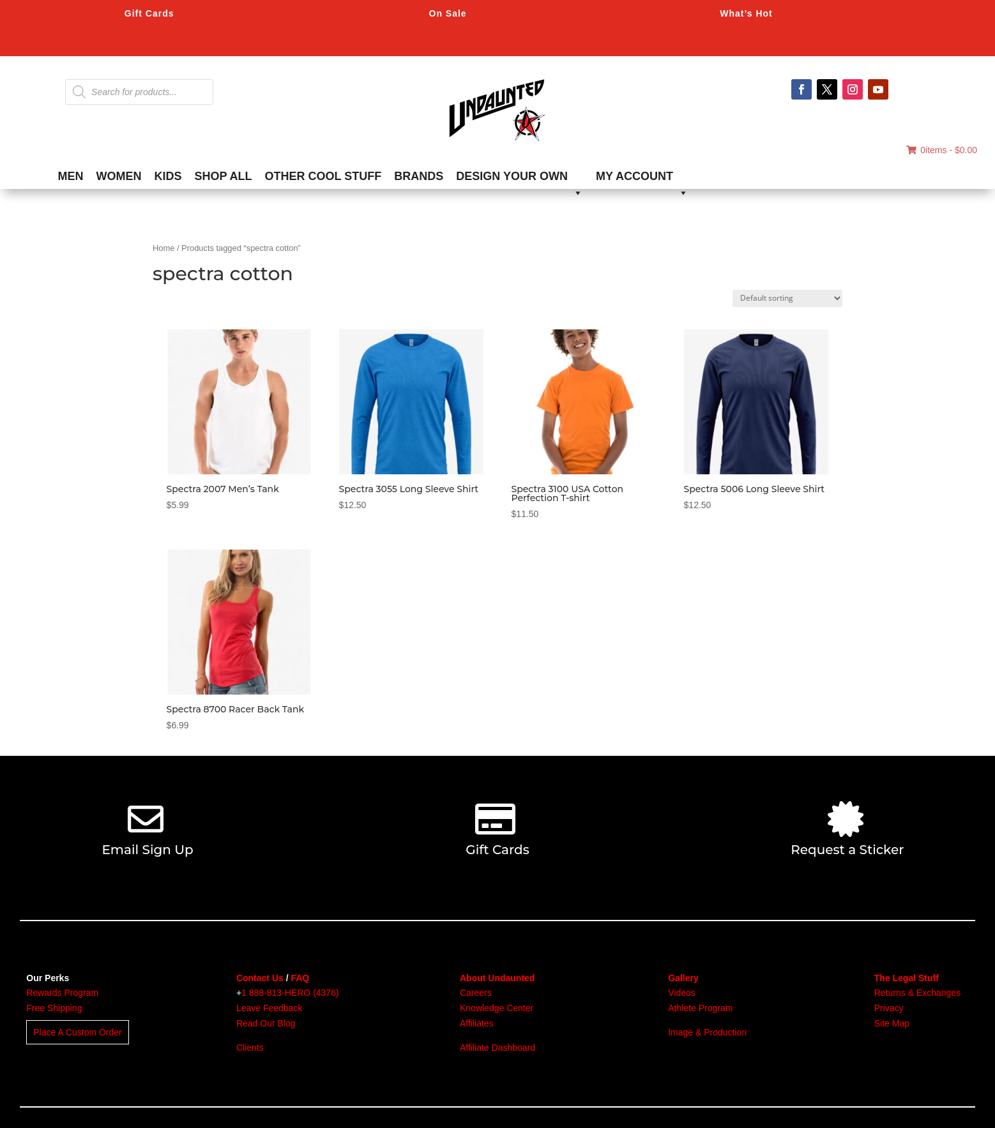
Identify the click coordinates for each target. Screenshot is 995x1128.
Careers (476, 993)
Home (163, 248)
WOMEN (119, 176)
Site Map (891, 1023)
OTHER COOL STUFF (323, 176)
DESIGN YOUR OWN (519, 179)
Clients (250, 1047)
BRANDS (418, 176)
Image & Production (707, 1032)
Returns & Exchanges (917, 993)
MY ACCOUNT (642, 179)
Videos (681, 993)
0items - (941, 150)
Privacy (889, 1008)
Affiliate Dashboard (497, 1047)
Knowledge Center (496, 1008)
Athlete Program (700, 1008)
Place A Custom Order (77, 1032)
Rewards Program (62, 993)
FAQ (300, 978)
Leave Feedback (269, 1008)
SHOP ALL (223, 176)
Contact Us (260, 978)
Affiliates (477, 1023)
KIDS (168, 176)
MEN (71, 176)
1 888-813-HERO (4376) (290, 993)
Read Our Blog (266, 1023)
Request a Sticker (847, 849)
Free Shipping (54, 1008)
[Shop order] (787, 298)
